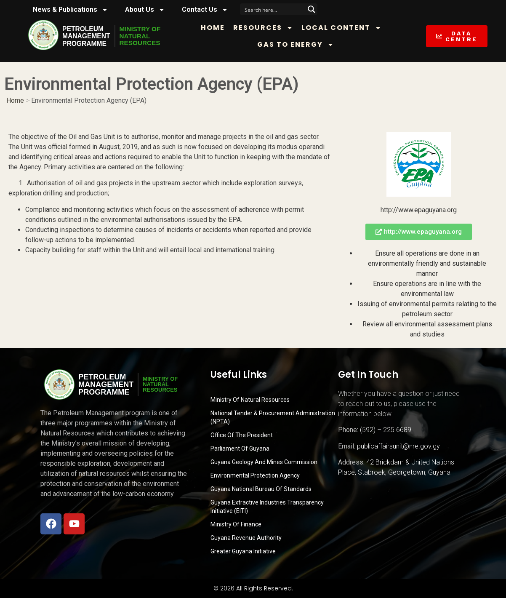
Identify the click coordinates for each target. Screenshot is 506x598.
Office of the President (241, 435)
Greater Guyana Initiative (243, 551)
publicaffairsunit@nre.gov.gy (398, 446)
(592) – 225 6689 (385, 430)
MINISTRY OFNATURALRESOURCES (142, 36)
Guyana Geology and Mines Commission (263, 462)
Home (216, 27)
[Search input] (273, 9)
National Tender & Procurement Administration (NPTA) (272, 417)
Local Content (345, 27)
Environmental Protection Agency (255, 475)
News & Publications (70, 9)
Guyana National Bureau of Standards (261, 489)
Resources (266, 27)
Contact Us (205, 9)
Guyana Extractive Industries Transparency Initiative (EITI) (267, 506)
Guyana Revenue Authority (246, 537)
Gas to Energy (298, 44)
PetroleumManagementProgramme (86, 36)
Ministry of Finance (235, 524)
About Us (145, 9)
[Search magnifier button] (311, 9)
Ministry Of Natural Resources (250, 399)
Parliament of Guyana (239, 448)
